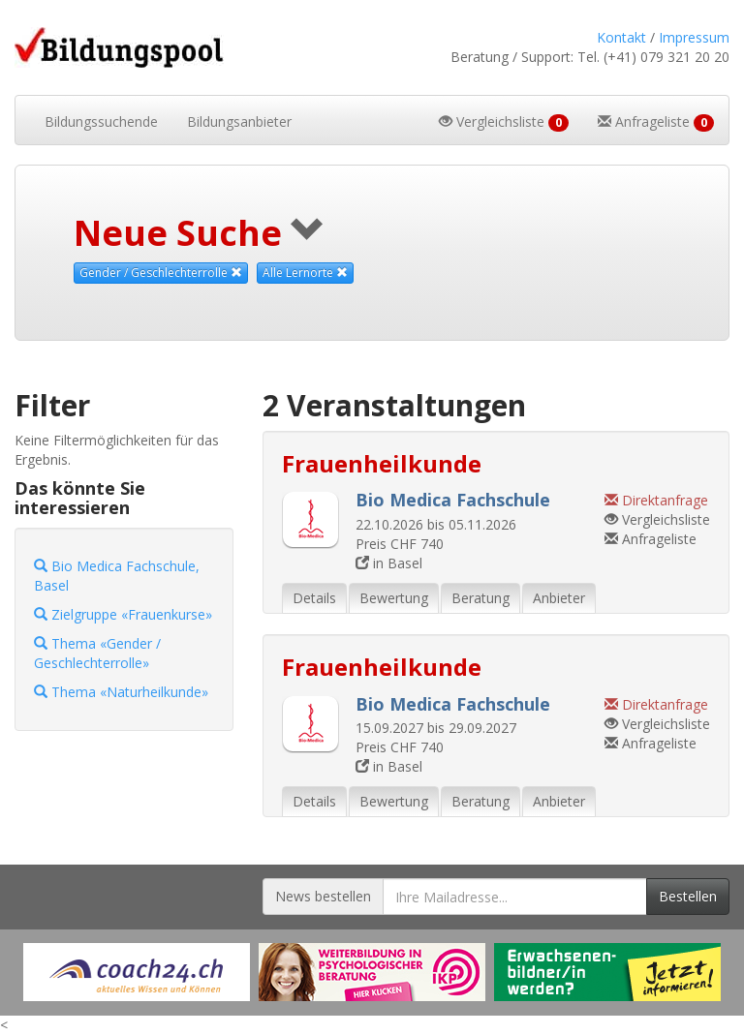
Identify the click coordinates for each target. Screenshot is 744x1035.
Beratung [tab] (480, 598)
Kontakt (621, 37)
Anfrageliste (650, 539)
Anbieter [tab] (559, 598)
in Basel (389, 563)
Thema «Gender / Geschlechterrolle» (97, 653)
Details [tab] (314, 598)
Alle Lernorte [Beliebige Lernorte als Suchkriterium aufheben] (305, 272)
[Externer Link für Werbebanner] (136, 972)
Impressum (694, 37)
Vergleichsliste (657, 519)
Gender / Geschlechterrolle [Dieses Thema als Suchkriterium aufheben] (160, 272)
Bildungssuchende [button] (101, 121)
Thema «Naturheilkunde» (121, 692)
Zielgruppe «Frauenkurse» (123, 614)
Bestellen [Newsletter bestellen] (688, 896)
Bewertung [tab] (393, 598)
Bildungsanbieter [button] (239, 121)
